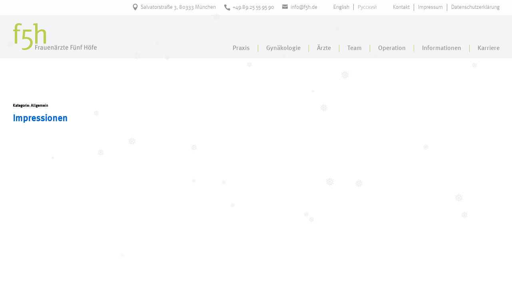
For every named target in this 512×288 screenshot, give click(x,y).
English (341, 7)
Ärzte (324, 48)
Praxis (241, 48)
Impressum (430, 7)
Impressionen (40, 118)
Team (354, 48)
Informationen (441, 48)
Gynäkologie (283, 48)
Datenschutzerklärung (475, 7)
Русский (367, 7)
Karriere (489, 48)
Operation (392, 48)
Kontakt (401, 7)
